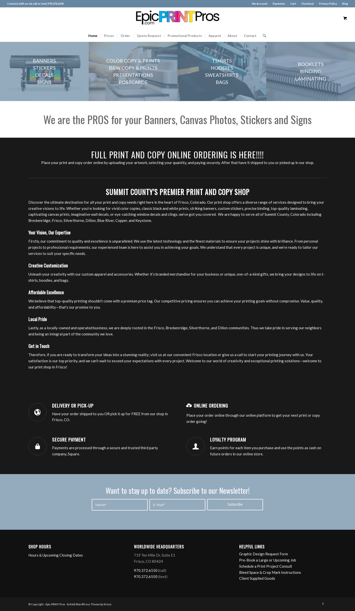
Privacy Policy (328, 3)
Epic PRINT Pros (55, 604)
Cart (293, 3)
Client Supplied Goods (257, 578)
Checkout (307, 3)
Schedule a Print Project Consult (265, 566)
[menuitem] (259, 3)
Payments (279, 3)
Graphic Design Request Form (263, 554)
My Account (259, 3)
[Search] (263, 36)
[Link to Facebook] (323, 604)
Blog (345, 3)
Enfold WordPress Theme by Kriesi (89, 604)
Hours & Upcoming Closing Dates (55, 555)
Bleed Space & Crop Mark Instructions (270, 572)
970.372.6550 (146, 570)
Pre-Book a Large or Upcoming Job (267, 560)
